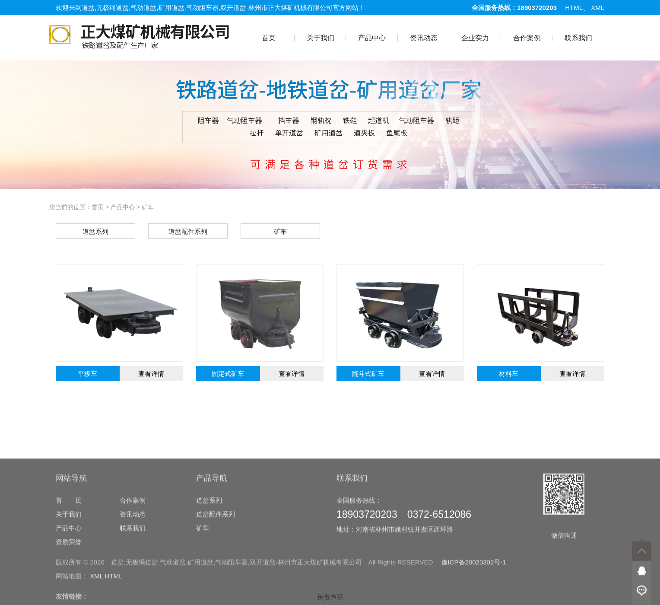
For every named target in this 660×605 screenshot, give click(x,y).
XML (597, 7)
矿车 (148, 207)
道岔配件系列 (215, 565)
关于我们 (320, 37)
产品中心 (372, 37)
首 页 (69, 551)
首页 (269, 37)
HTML (574, 7)
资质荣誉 (69, 592)
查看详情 (151, 373)
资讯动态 (424, 37)
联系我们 (578, 37)
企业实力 (475, 37)
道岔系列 (209, 551)
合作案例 (527, 37)
